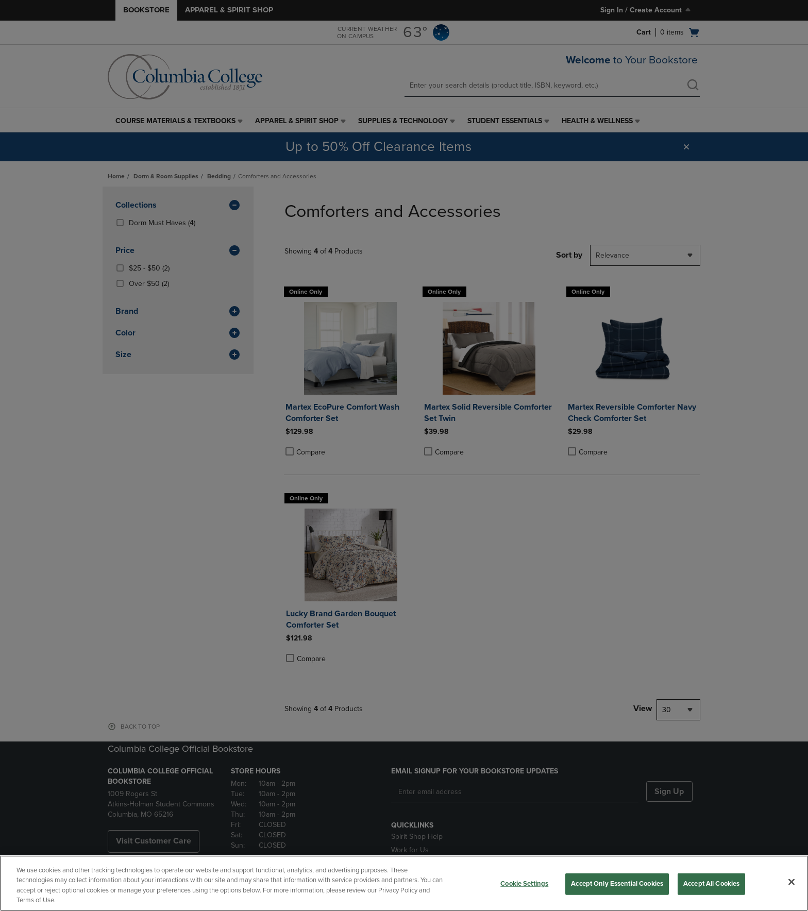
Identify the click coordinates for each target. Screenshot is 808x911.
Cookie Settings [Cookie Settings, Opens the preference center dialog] (524, 884)
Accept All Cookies (711, 884)
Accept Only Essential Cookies (617, 884)
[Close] (791, 881)
